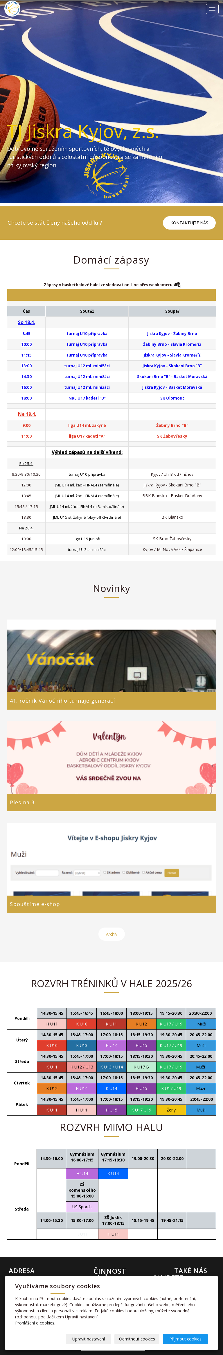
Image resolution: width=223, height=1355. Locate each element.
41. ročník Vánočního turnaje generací (62, 700)
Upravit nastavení (89, 1339)
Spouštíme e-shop (35, 904)
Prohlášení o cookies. (35, 1323)
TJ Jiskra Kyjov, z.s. (84, 131)
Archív (111, 934)
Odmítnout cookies (138, 1339)
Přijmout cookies (186, 1339)
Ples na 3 (22, 802)
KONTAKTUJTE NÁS (189, 222)
